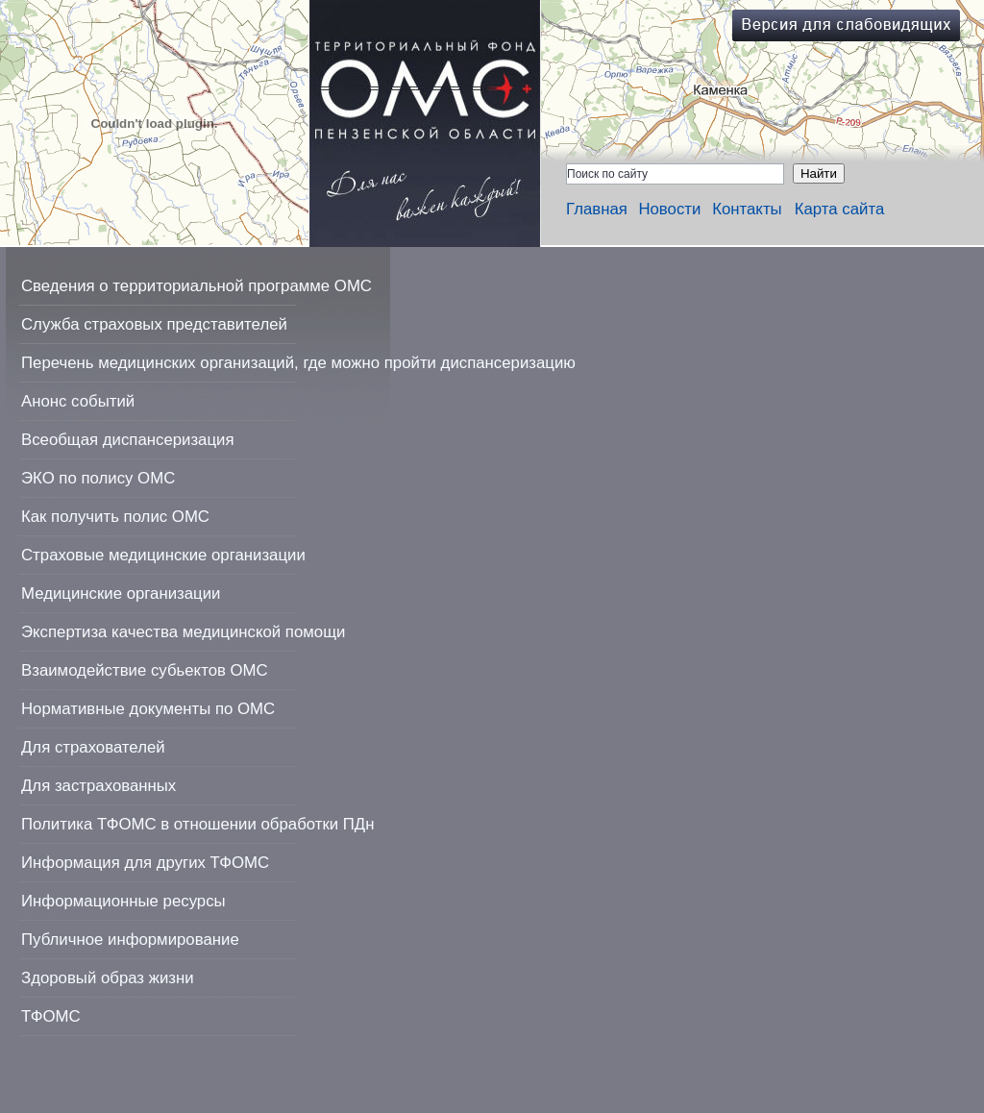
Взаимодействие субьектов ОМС (144, 670)
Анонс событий (78, 401)
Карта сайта (840, 209)
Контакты (746, 209)
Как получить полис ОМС (115, 516)
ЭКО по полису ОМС (98, 478)
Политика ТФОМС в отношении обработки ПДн (197, 824)
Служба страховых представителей (154, 324)
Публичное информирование (130, 939)
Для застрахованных (98, 786)
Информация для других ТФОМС (145, 862)
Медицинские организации (120, 593)
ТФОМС (51, 1016)
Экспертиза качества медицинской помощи (183, 632)
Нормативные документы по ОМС (148, 709)
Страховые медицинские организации (163, 555)
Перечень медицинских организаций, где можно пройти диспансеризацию (298, 363)
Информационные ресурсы (123, 901)
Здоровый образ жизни (107, 978)
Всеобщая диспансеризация (127, 440)
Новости (669, 209)
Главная (596, 209)
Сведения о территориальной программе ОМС (196, 286)
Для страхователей (93, 747)
